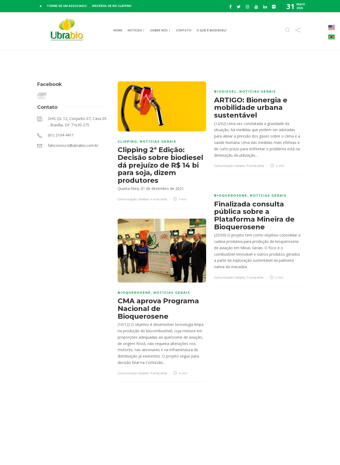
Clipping (127, 141)
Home (117, 30)
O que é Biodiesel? (212, 30)
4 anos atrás (158, 199)
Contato (183, 30)
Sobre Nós (159, 30)
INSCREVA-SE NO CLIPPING (111, 6)
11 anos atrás (255, 277)
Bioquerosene (230, 195)
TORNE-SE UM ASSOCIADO (67, 6)
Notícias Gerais (158, 141)
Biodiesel (225, 91)
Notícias (135, 30)
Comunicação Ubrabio (133, 199)
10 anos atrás (255, 166)
